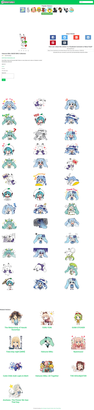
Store (55, 408)
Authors (52, 408)
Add (3, 79)
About (42, 408)
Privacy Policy (58, 408)
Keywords (49, 408)
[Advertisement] (36, 24)
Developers (45, 408)
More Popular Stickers (47, 13)
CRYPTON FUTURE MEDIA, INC (8, 58)
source (3, 66)
